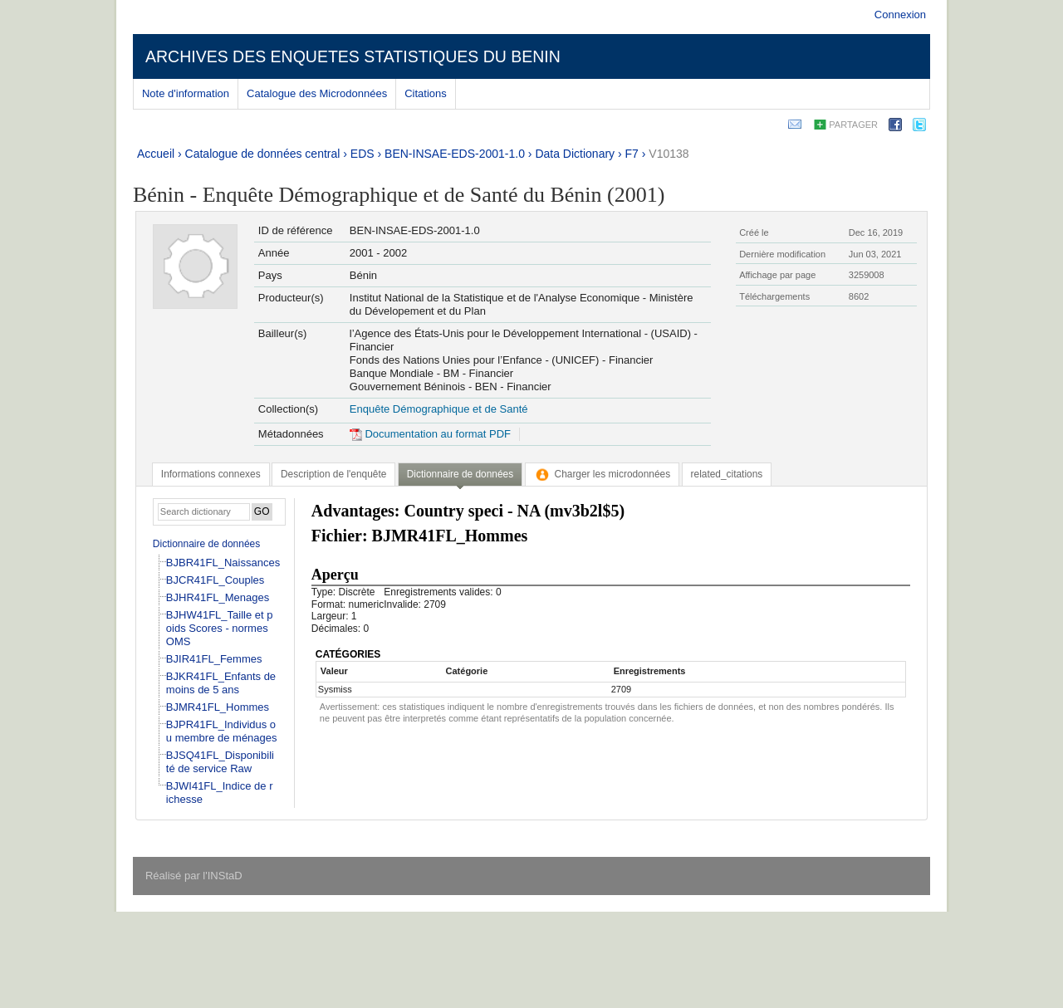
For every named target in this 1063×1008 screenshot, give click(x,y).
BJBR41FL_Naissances (223, 562)
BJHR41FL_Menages (217, 597)
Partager (853, 125)
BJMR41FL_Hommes (217, 707)
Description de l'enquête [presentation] (333, 474)
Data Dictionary (575, 153)
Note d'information (185, 93)
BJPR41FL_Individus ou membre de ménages (221, 731)
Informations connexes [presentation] (211, 474)
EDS (362, 153)
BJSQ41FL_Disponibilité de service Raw (220, 762)
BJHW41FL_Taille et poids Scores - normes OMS (219, 628)
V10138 (668, 153)
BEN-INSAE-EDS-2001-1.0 (455, 153)
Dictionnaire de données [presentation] (460, 474)
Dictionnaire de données (206, 544)
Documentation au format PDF (430, 434)
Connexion (900, 14)
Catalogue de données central (262, 153)
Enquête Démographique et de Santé (439, 409)
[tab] (211, 474)
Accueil (155, 153)
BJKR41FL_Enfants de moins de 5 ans (221, 683)
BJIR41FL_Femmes (214, 659)
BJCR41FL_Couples (215, 580)
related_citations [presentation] (727, 474)
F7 (632, 153)
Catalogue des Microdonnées (317, 93)
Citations (425, 93)
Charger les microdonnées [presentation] (602, 474)
